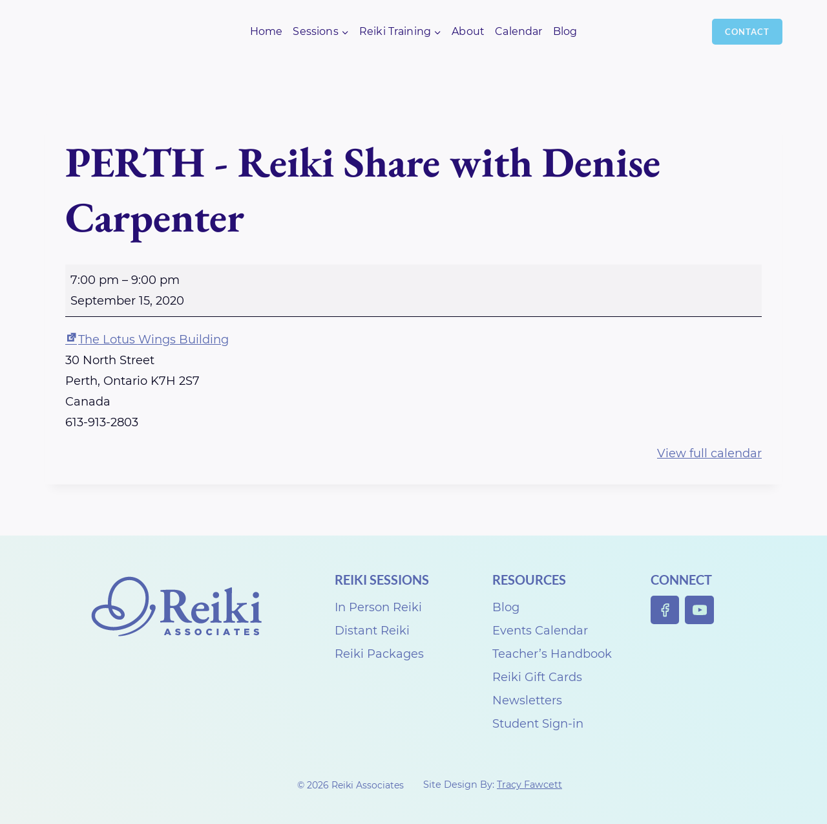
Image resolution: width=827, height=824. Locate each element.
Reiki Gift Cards (537, 677)
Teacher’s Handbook (552, 654)
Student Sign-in (537, 724)
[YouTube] (699, 610)
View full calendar (709, 453)
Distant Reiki (372, 630)
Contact (747, 32)
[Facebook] (665, 610)
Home (266, 31)
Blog (565, 31)
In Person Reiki (378, 607)
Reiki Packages (379, 654)
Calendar (518, 31)
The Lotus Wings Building (147, 339)
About (468, 31)
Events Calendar (540, 630)
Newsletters (527, 700)
